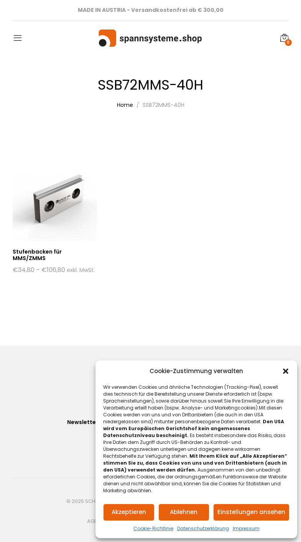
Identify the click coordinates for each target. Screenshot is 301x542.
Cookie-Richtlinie (153, 528)
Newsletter (82, 422)
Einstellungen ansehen (251, 512)
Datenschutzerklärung (203, 528)
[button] (285, 371)
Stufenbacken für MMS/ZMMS (37, 255)
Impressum (246, 528)
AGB (92, 521)
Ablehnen (183, 512)
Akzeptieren (129, 512)
